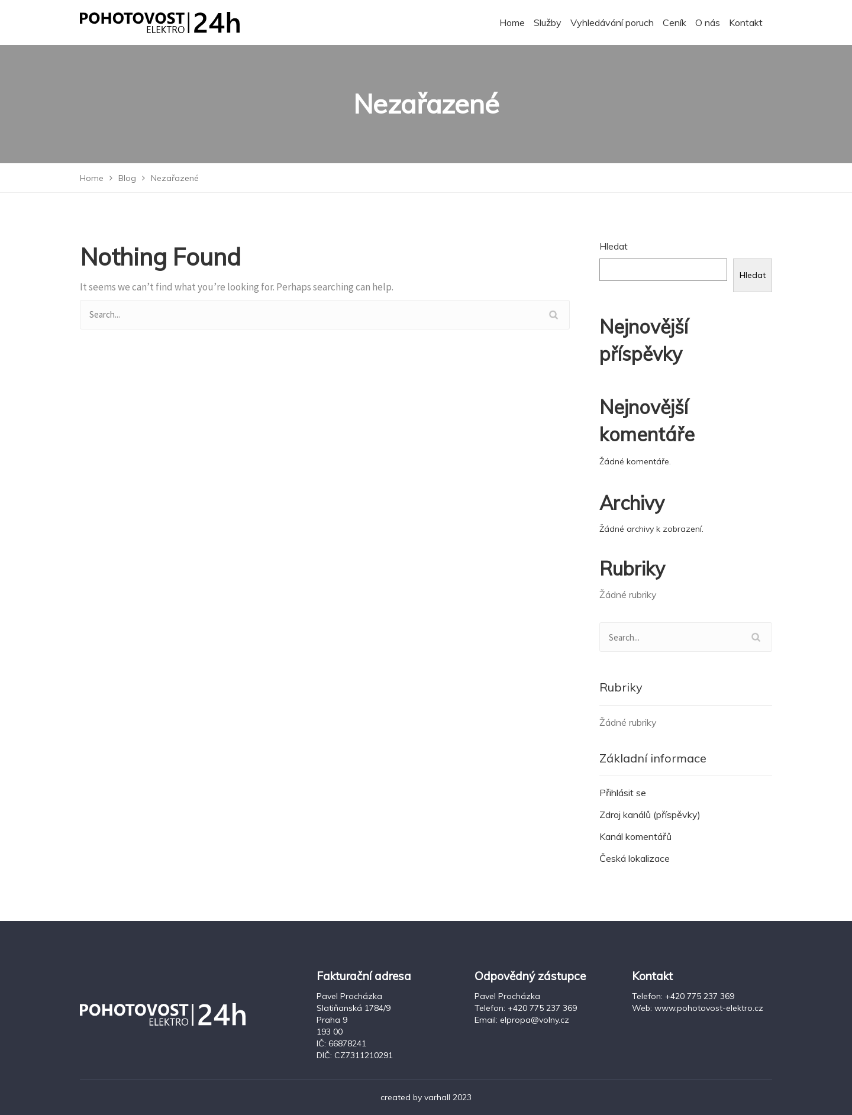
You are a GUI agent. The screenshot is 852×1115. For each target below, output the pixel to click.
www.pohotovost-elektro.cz (708, 1008)
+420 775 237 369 (542, 1008)
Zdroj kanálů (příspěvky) (650, 814)
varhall (437, 1097)
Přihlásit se (622, 793)
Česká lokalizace (634, 858)
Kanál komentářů (635, 836)
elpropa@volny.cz (534, 1019)
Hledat (613, 246)
